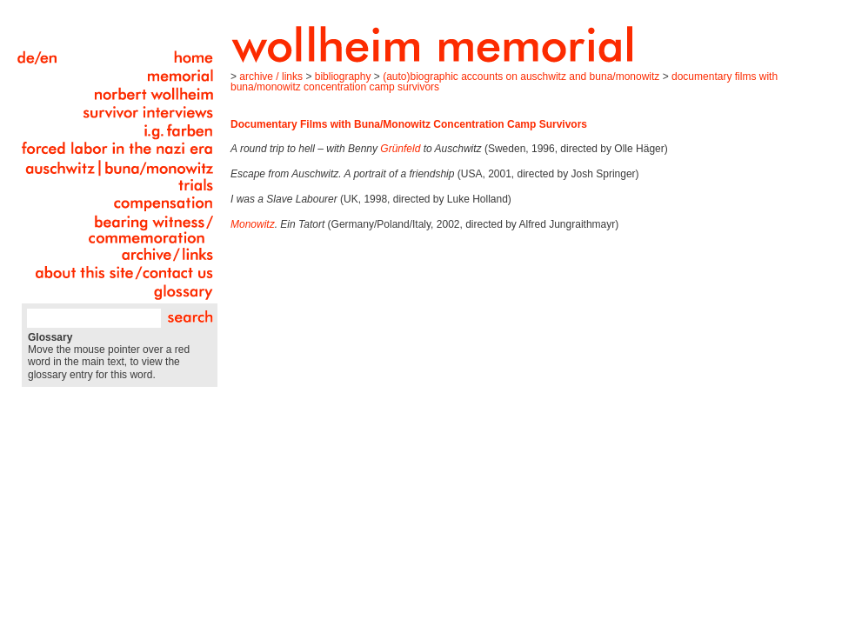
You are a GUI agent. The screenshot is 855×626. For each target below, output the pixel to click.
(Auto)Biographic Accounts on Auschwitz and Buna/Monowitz (521, 76)
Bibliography (343, 76)
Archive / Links (271, 76)
